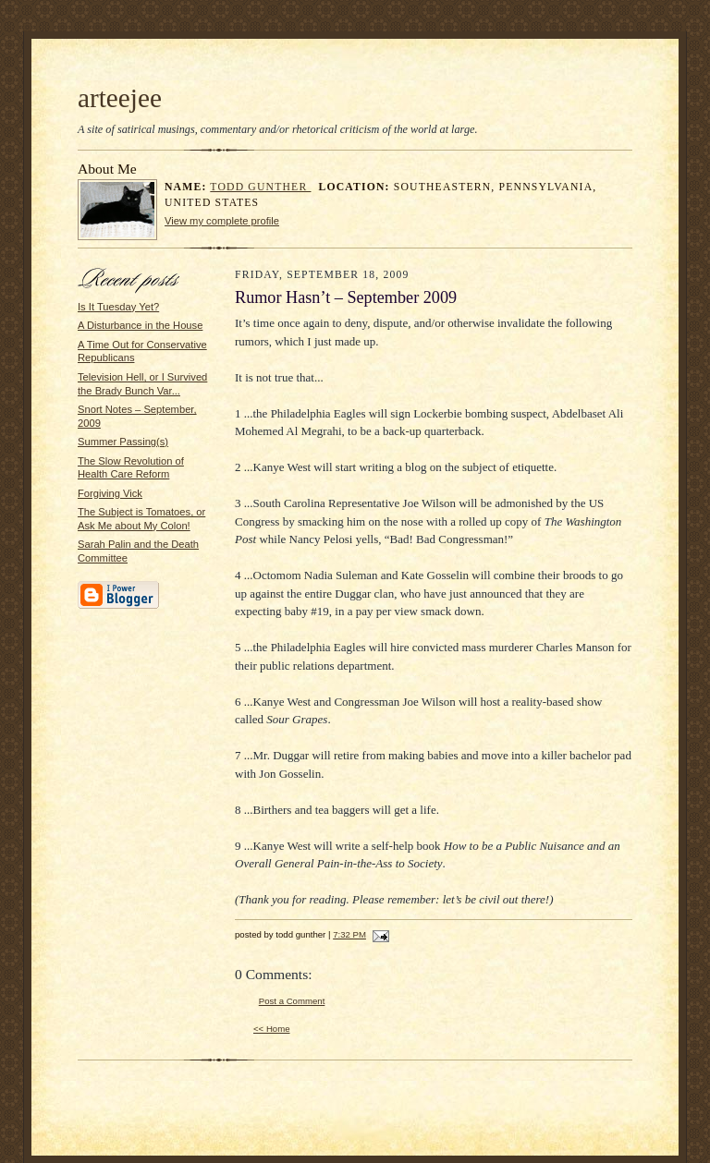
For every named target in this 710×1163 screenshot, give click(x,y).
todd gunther (260, 187)
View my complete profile (222, 220)
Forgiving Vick (110, 493)
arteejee (120, 98)
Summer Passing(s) (123, 441)
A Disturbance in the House (140, 325)
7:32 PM (349, 934)
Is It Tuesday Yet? (118, 306)
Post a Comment (292, 1001)
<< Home (271, 1029)
